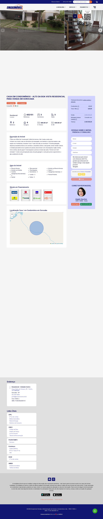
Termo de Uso (58, 499)
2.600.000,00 (88, 115)
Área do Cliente (56, 2)
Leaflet (52, 243)
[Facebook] (49, 479)
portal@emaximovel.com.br (19, 396)
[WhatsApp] (95, 511)
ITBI (10, 452)
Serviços (11, 442)
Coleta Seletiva (13, 448)
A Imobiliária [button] (60, 7)
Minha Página (75, 204)
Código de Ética (13, 429)
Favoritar (11, 103)
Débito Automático (14, 419)
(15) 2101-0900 (16, 394)
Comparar (21, 103)
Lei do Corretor (13, 433)
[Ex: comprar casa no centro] (81, 1)
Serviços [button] (72, 7)
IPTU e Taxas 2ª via (14, 450)
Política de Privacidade (47, 499)
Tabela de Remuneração (16, 435)
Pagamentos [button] (84, 7)
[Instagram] (53, 479)
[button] (96, 2)
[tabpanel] (51, 30)
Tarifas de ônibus (14, 467)
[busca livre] (90, 1)
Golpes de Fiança (14, 431)
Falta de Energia (13, 421)
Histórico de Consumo (15, 423)
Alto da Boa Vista (42, 96)
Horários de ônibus (14, 465)
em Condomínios (21, 96)
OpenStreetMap (59, 243)
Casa (9, 96)
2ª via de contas (13, 417)
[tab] (75, 16)
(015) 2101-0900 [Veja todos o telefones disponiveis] (67, 2)
